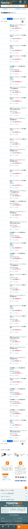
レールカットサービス (7, 464)
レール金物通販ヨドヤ (5, 8)
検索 (26, 6)
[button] (26, 21)
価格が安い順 (16, 18)
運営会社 (2, 518)
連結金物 (24, 8)
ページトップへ (26, 488)
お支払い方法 (20, 464)
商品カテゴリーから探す (7, 490)
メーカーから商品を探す (7, 493)
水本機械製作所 (18, 8)
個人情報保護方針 (18, 521)
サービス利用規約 (18, 518)
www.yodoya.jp (14, 515)
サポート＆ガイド (5, 496)
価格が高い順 (22, 18)
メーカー (12, 8)
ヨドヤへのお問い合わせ (7, 499)
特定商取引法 (6, 521)
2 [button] (24, 21)
